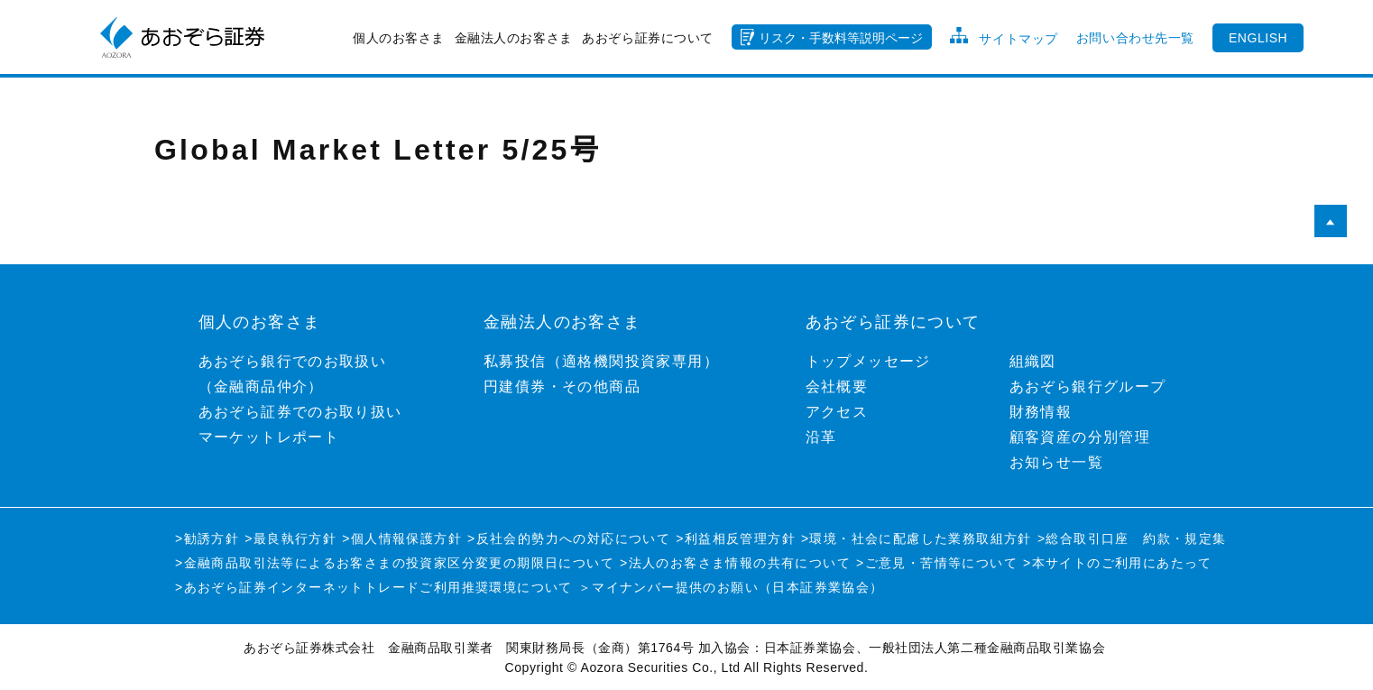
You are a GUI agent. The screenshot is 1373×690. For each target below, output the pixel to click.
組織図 (1032, 361)
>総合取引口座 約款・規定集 (1132, 538)
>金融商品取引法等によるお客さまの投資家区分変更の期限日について (394, 563)
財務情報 (1041, 411)
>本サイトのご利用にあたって (1117, 563)
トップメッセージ (868, 361)
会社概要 (837, 386)
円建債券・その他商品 (562, 386)
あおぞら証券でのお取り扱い (300, 411)
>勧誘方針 (207, 538)
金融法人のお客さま (514, 38)
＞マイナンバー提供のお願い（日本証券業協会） (731, 587)
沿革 (821, 437)
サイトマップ (1018, 39)
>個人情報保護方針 (402, 538)
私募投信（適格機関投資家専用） (601, 361)
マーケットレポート (269, 437)
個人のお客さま (399, 38)
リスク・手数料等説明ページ (841, 38)
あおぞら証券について (648, 38)
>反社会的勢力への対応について (568, 538)
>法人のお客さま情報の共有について (735, 563)
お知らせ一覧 (1056, 462)
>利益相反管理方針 (736, 538)
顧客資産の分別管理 (1080, 437)
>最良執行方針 (290, 538)
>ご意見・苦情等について (937, 563)
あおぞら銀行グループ (1087, 386)
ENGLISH (1258, 38)
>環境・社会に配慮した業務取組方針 (916, 538)
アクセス (837, 411)
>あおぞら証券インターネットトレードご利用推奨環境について (374, 587)
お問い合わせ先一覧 (1135, 38)
